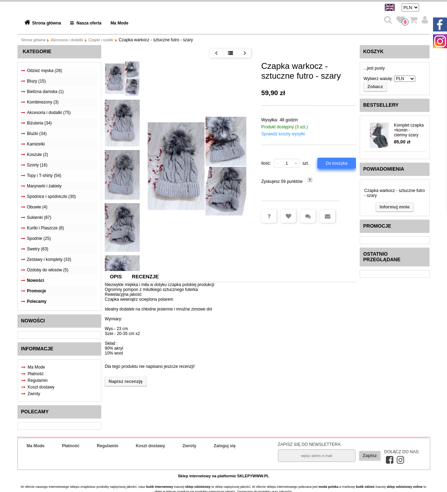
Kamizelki (36, 144)
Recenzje (145, 276)
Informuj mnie (395, 206)
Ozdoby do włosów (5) (47, 270)
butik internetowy (159, 487)
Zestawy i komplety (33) (49, 259)
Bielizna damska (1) (45, 91)
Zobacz (375, 86)
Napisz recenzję (126, 381)
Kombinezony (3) (43, 102)
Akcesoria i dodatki (67, 40)
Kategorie (37, 51)
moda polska (328, 487)
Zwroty (34, 393)
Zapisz (370, 455)
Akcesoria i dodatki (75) (49, 112)
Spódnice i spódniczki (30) (51, 196)
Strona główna (46, 23)
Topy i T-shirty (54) (44, 175)
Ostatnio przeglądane (382, 256)
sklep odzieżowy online (405, 487)
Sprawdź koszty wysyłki (283, 133)
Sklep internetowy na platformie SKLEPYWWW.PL (223, 476)
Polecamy (36, 301)
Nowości (35, 280)
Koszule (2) (37, 154)
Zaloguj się (225, 445)
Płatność (36, 373)
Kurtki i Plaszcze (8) (45, 228)
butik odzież (365, 487)
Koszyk (373, 51)
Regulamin (37, 380)
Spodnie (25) (39, 238)
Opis (116, 276)
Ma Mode (119, 23)
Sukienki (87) (39, 217)
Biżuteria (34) (39, 123)
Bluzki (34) (37, 133)
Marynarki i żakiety (44, 186)
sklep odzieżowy (198, 487)
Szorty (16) (37, 165)
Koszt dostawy (41, 387)
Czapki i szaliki (100, 40)
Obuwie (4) (37, 207)
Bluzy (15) (36, 81)
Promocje (36, 290)
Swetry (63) (37, 249)
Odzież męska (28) (44, 70)
